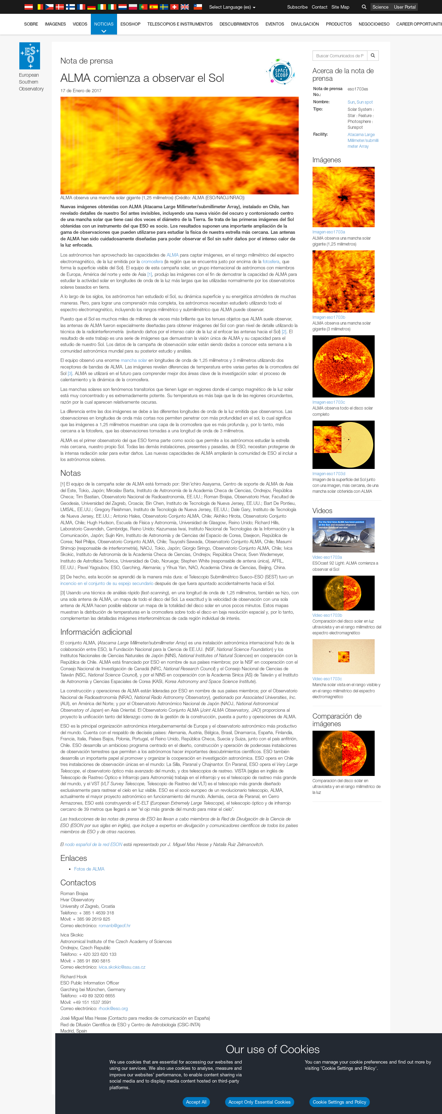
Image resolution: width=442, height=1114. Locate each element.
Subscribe (297, 7)
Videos (80, 24)
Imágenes (55, 24)
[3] (70, 373)
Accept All (196, 1102)
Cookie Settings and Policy (339, 1102)
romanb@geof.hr (115, 925)
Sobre (31, 24)
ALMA (173, 255)
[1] (149, 274)
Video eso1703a (327, 557)
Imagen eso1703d (329, 473)
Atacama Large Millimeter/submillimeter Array (363, 140)
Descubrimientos (239, 24)
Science (380, 7)
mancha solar (134, 360)
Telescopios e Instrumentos (180, 24)
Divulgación (305, 24)
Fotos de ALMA (89, 869)
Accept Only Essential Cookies (260, 1102)
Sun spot (365, 102)
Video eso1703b (327, 615)
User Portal (405, 7)
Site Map (340, 7)
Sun (351, 102)
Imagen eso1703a (329, 231)
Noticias (104, 28)
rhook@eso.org (113, 1008)
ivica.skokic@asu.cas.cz (122, 967)
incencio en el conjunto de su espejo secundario (106, 583)
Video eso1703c (327, 678)
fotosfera (271, 261)
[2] (284, 331)
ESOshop (131, 24)
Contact (319, 7)
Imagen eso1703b (329, 317)
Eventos (275, 24)
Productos (339, 24)
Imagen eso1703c (329, 402)
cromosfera (152, 261)
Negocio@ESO (374, 24)
